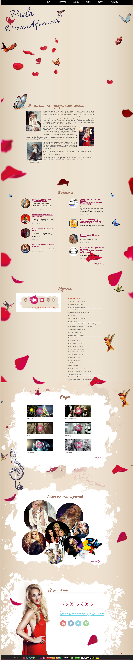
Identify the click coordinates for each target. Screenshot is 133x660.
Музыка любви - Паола (75, 310)
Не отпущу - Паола (74, 357)
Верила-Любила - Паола (75, 354)
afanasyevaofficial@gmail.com (82, 614)
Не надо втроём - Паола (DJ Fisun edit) (80, 327)
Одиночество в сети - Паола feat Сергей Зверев (83, 380)
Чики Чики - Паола (74, 341)
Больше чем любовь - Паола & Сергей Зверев (83, 324)
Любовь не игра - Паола (76, 346)
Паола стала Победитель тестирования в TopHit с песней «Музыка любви (91, 221)
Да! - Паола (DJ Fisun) (74, 332)
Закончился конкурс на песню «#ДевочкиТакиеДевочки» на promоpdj (91, 201)
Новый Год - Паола (74, 299)
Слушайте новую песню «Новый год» (42, 215)
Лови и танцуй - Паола (75, 343)
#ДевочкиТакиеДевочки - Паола (78, 313)
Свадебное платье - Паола (76, 329)
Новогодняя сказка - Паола (76, 307)
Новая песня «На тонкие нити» (42, 229)
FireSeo (121, 654)
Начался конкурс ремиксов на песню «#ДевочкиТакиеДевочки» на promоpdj (92, 249)
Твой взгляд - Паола (74, 374)
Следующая (98, 264)
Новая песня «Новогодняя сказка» (43, 245)
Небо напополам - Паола (76, 352)
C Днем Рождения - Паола (76, 301)
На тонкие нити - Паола (75, 304)
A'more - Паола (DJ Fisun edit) (77, 318)
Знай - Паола (72, 363)
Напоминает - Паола (74, 377)
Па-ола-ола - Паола (74, 338)
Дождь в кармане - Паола (76, 335)
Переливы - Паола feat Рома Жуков (79, 371)
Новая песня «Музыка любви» (89, 236)
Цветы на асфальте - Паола (76, 368)
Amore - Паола (72, 321)
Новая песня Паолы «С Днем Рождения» (41, 200)
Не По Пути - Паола (74, 360)
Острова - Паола (73, 366)
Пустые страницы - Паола (76, 349)
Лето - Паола (72, 315)
